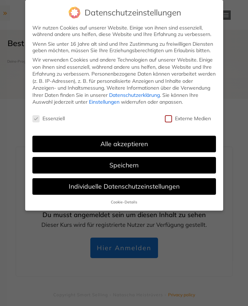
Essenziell (48, 118)
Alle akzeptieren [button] (124, 144)
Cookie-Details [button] (124, 201)
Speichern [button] (124, 165)
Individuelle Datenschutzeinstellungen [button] (124, 186)
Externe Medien (188, 118)
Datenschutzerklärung (134, 95)
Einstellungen (104, 102)
